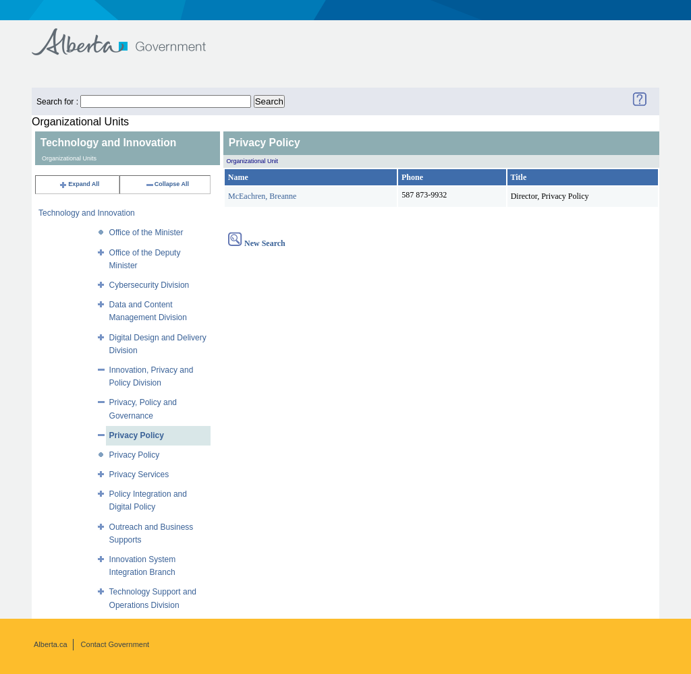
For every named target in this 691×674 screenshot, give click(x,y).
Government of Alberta (129, 35)
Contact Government (115, 644)
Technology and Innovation (86, 213)
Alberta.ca (50, 644)
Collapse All (167, 184)
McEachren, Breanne (262, 196)
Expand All (79, 184)
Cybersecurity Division (149, 285)
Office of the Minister (146, 232)
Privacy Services (139, 474)
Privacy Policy (136, 435)
